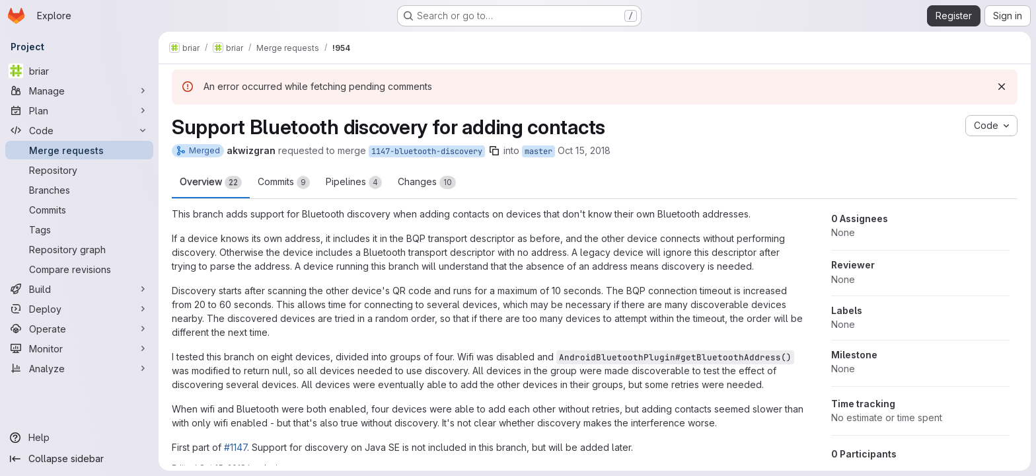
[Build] (79, 289)
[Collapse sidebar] (79, 459)
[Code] (79, 130)
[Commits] (79, 209)
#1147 (235, 447)
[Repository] (79, 170)
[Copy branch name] (494, 151)
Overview (211, 182)
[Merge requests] (79, 150)
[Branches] (79, 189)
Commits (284, 182)
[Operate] (79, 328)
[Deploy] (79, 308)
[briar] (79, 70)
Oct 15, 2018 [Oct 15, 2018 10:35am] (584, 150)
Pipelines (354, 182)
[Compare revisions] (79, 269)
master (538, 151)
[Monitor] (79, 348)
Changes (427, 182)
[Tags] (79, 229)
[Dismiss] (1002, 87)
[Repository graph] (79, 249)
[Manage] (79, 90)
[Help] (79, 437)
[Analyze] (79, 368)
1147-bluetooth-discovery (426, 151)
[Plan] (79, 110)
